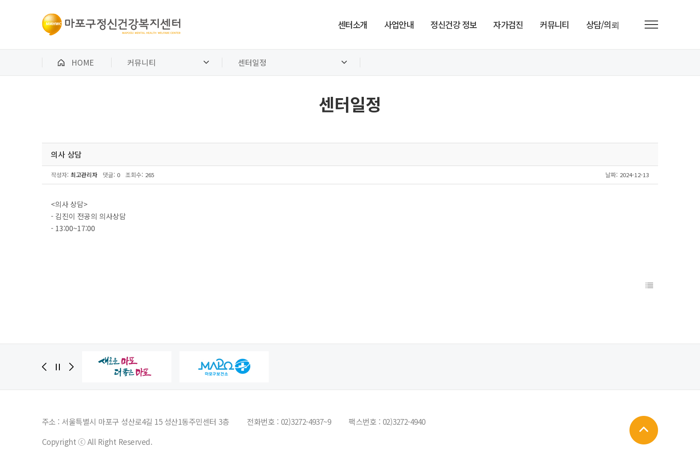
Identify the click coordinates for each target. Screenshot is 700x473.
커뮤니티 (554, 24)
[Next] (71, 367)
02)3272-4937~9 (306, 421)
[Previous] (44, 367)
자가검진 (508, 24)
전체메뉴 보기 (651, 25)
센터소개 (352, 24)
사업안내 (399, 24)
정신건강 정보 (453, 24)
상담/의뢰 (602, 24)
